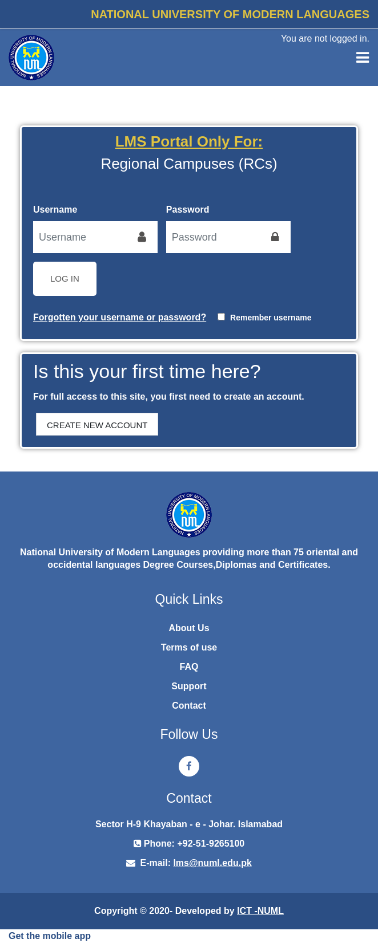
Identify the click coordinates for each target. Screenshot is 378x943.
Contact (189, 705)
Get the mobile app (50, 936)
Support (188, 686)
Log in (64, 278)
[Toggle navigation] (362, 57)
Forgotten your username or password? (119, 317)
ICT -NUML (260, 911)
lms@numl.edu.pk (212, 863)
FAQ (189, 667)
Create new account (97, 425)
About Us (188, 628)
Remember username (270, 317)
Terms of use (189, 647)
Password (188, 209)
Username (55, 209)
